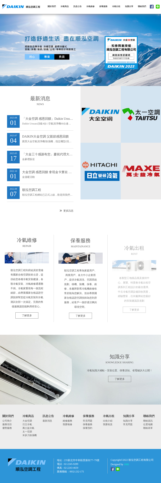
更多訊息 (66, 212)
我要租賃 (107, 424)
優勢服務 (7, 428)
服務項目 (7, 424)
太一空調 (27, 431)
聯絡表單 (148, 428)
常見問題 (87, 420)
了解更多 (27, 317)
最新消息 (47, 420)
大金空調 (27, 420)
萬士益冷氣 (28, 428)
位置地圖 (148, 424)
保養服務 (87, 424)
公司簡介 (7, 420)
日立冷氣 (27, 424)
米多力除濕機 (29, 435)
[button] (12, 50)
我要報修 (67, 424)
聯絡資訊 (148, 420)
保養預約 (87, 428)
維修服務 (67, 420)
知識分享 (128, 420)
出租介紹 (107, 420)
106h (126, 464)
